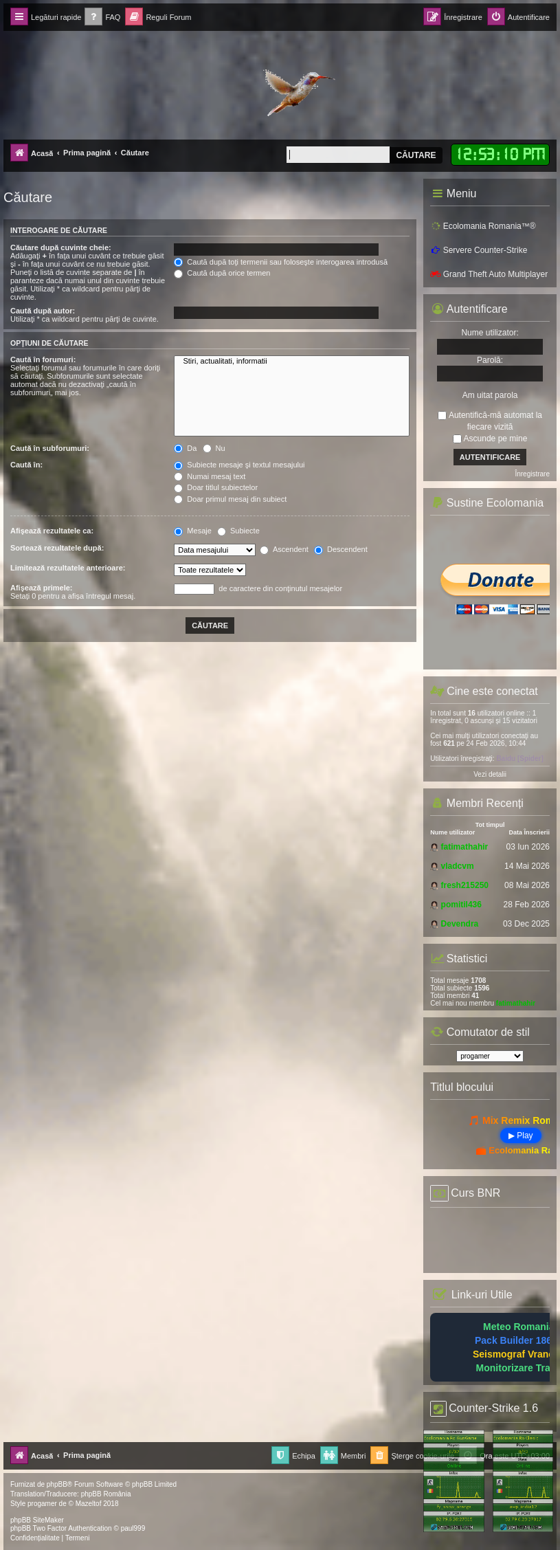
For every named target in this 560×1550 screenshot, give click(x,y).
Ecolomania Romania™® (482, 226)
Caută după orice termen (222, 273)
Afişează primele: (41, 588)
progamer (42, 1503)
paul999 (133, 1528)
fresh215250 (465, 885)
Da (185, 448)
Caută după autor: (42, 311)
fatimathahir (465, 847)
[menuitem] (102, 17)
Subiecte (238, 531)
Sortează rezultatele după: (57, 548)
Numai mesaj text (209, 476)
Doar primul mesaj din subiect (230, 499)
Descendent (341, 549)
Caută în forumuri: (43, 359)
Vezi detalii (489, 774)
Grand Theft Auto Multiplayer (489, 274)
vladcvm (457, 866)
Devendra (460, 924)
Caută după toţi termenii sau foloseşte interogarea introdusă (281, 262)
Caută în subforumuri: (49, 448)
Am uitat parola (490, 395)
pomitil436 (461, 904)
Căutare (416, 155)
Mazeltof (89, 1503)
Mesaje (193, 531)
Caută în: (26, 465)
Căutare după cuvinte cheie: (60, 247)
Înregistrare (532, 474)
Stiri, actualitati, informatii (291, 361)
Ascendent (284, 549)
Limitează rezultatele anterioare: (68, 568)
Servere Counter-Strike (478, 250)
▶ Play (520, 1135)
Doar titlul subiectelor (216, 487)
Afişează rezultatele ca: (51, 531)
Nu (214, 448)
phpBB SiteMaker (37, 1520)
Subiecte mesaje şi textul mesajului (239, 465)
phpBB (57, 1484)
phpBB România (106, 1494)
